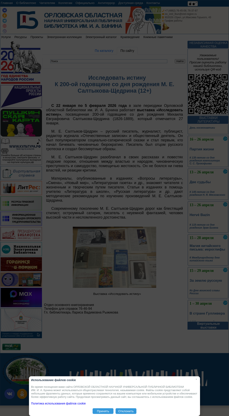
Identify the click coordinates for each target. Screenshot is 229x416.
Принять (103, 411)
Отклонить (126, 411)
